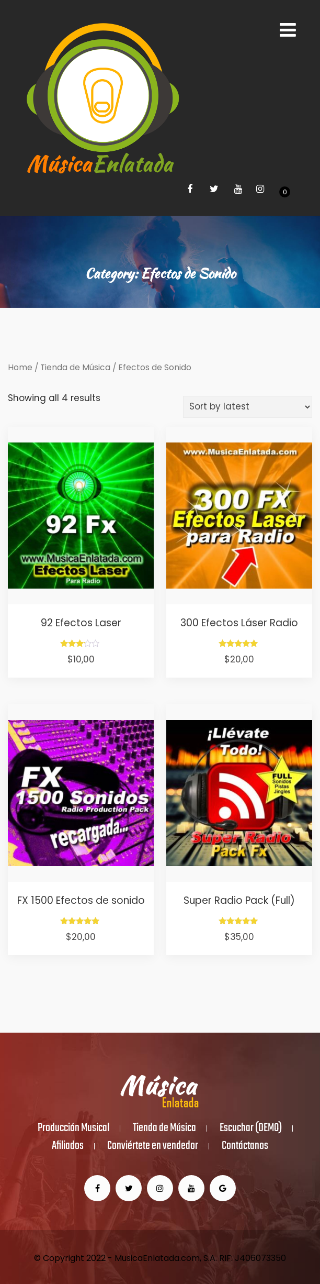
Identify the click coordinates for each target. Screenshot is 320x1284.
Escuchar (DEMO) (251, 1128)
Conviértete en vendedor (152, 1146)
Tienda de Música (75, 367)
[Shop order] (247, 407)
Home (20, 367)
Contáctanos (245, 1146)
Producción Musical (73, 1128)
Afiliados (68, 1146)
